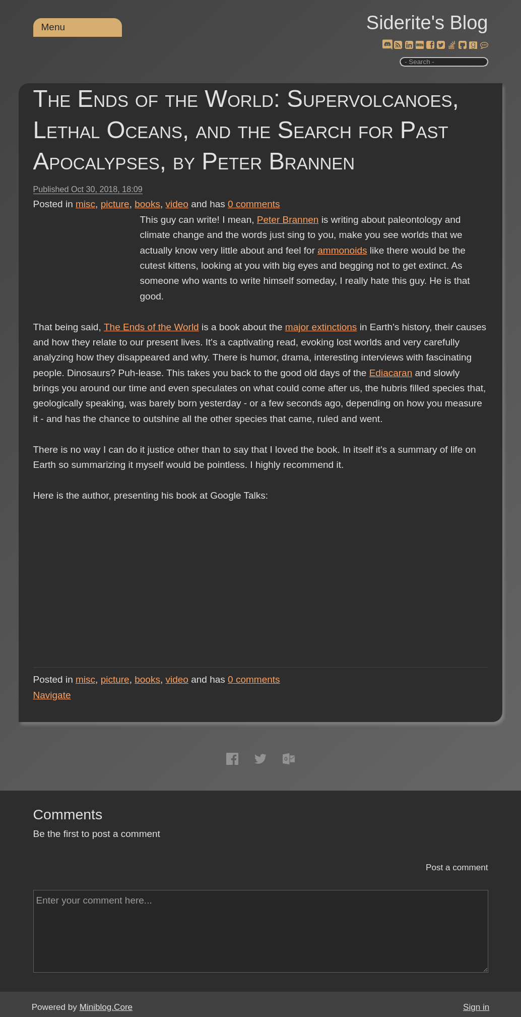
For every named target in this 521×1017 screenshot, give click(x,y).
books (147, 204)
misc (85, 204)
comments (254, 204)
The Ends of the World (151, 327)
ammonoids (342, 250)
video (177, 204)
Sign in (476, 1007)
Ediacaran (391, 373)
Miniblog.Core (106, 1007)
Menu (53, 27)
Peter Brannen (288, 219)
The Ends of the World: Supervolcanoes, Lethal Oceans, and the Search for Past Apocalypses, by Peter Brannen (246, 129)
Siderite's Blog (427, 22)
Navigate (52, 695)
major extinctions (321, 327)
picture (115, 204)
